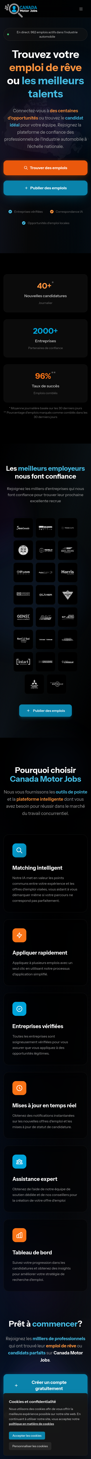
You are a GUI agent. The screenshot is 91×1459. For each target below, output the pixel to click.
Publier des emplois (45, 710)
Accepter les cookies (27, 1436)
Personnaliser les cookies (30, 1446)
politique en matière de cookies (31, 1424)
